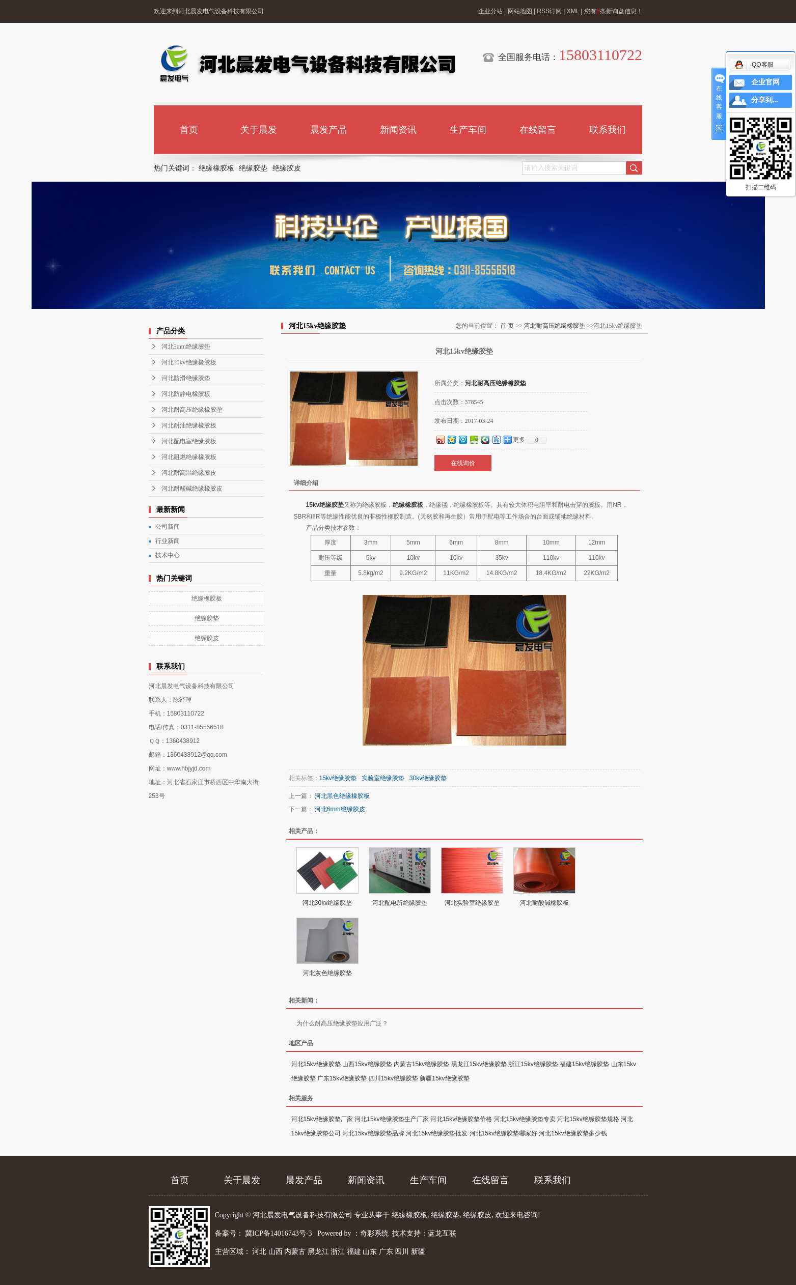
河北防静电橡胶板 (185, 393)
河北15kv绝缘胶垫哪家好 (503, 1133)
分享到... (764, 100)
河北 (259, 1251)
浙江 (338, 1251)
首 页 (507, 325)
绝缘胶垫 (253, 168)
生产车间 (468, 130)
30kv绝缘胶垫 (428, 778)
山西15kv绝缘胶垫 (367, 1064)
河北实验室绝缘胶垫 (472, 902)
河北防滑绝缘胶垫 (185, 378)
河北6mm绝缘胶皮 (340, 809)
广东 (386, 1251)
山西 (275, 1251)
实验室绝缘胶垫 (383, 778)
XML (573, 11)
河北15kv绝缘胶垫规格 (588, 1119)
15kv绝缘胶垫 (325, 504)
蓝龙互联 (442, 1233)
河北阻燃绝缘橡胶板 (188, 457)
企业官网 (765, 82)
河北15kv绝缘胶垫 (316, 1064)
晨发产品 (328, 130)
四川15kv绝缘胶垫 (393, 1078)
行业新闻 (167, 541)
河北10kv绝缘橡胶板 (188, 362)
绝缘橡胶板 (216, 168)
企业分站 (490, 11)
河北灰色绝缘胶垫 (327, 973)
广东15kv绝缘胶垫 (342, 1078)
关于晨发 (258, 130)
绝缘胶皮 (286, 168)
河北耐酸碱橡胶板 (544, 902)
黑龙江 (318, 1251)
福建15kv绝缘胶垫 (584, 1064)
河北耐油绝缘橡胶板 (188, 425)
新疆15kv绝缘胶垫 (444, 1078)
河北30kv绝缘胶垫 (327, 902)
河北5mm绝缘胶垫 (186, 346)
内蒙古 (295, 1251)
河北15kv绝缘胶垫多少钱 (573, 1133)
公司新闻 (167, 526)
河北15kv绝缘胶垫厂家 (322, 1119)
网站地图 (520, 11)
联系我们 (607, 130)
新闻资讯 (398, 130)
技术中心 (167, 555)
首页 (189, 130)
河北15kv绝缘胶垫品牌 (373, 1133)
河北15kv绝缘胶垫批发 (437, 1133)
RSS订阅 (549, 11)
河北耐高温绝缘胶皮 (188, 472)
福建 (354, 1251)
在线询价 (463, 463)
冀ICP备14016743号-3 (279, 1233)
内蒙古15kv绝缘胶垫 (421, 1064)
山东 (370, 1251)
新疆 (418, 1251)
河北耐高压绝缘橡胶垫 (192, 409)
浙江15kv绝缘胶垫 (533, 1064)
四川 (402, 1251)
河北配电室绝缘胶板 (188, 441)
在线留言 (537, 130)
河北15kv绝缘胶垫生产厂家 (391, 1119)
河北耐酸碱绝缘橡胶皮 (192, 488)
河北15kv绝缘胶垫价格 (461, 1119)
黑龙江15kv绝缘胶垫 (479, 1064)
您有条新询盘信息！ (613, 11)
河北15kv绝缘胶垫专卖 (525, 1119)
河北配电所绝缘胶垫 (399, 902)
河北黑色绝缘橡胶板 (342, 795)
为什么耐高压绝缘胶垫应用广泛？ (342, 1023)
